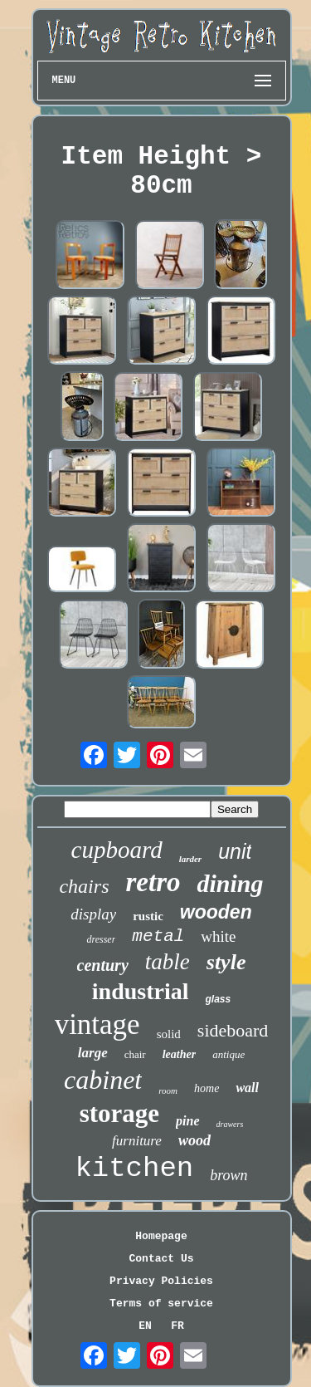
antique (228, 1054)
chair (135, 1054)
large (93, 1053)
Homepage (161, 1236)
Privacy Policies (161, 1281)
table (167, 961)
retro (152, 882)
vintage (97, 1024)
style (226, 962)
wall (247, 1088)
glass (218, 999)
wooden (216, 912)
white (218, 936)
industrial (140, 991)
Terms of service (161, 1303)
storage (119, 1113)
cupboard (117, 849)
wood (194, 1140)
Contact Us (161, 1258)
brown (228, 1175)
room (167, 1090)
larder (190, 859)
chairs (84, 886)
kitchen (134, 1168)
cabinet (103, 1080)
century (103, 965)
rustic (148, 916)
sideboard (233, 1030)
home (206, 1088)
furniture (137, 1141)
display (93, 914)
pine (187, 1121)
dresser (100, 939)
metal (158, 936)
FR (177, 1326)
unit (234, 851)
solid (169, 1034)
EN (145, 1326)
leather (179, 1054)
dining (230, 883)
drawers (230, 1124)
